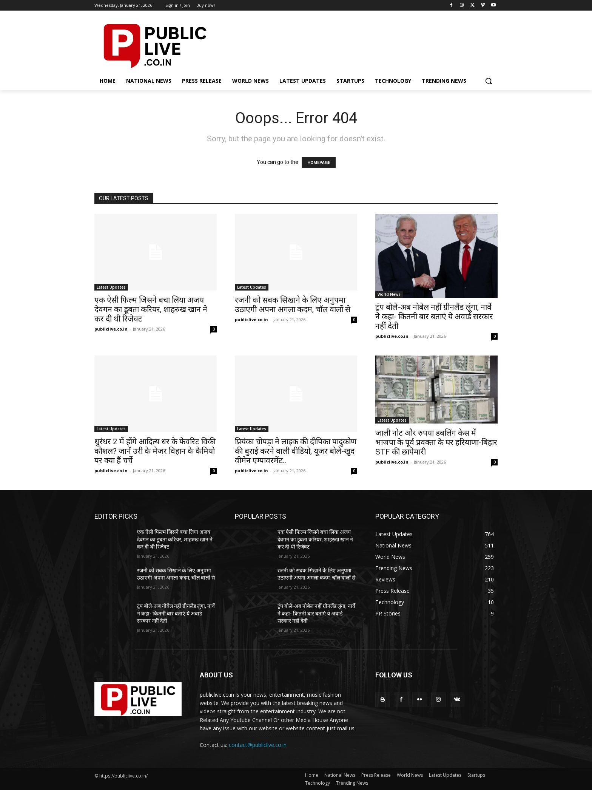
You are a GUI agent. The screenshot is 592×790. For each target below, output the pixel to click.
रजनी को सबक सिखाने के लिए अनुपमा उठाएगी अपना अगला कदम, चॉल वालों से (292, 304)
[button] (488, 81)
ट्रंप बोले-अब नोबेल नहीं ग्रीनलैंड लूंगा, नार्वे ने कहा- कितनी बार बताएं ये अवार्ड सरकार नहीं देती (434, 317)
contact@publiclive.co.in (258, 744)
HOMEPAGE (318, 162)
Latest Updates (111, 287)
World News (389, 294)
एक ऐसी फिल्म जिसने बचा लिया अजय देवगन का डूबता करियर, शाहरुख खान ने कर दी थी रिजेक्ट (150, 309)
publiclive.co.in (111, 329)
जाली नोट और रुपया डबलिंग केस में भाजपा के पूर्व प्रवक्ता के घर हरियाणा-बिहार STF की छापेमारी (436, 442)
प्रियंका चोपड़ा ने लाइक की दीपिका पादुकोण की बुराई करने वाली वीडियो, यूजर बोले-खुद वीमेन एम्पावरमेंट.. (295, 451)
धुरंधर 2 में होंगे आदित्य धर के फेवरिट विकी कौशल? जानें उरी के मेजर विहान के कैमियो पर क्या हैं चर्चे (155, 451)
